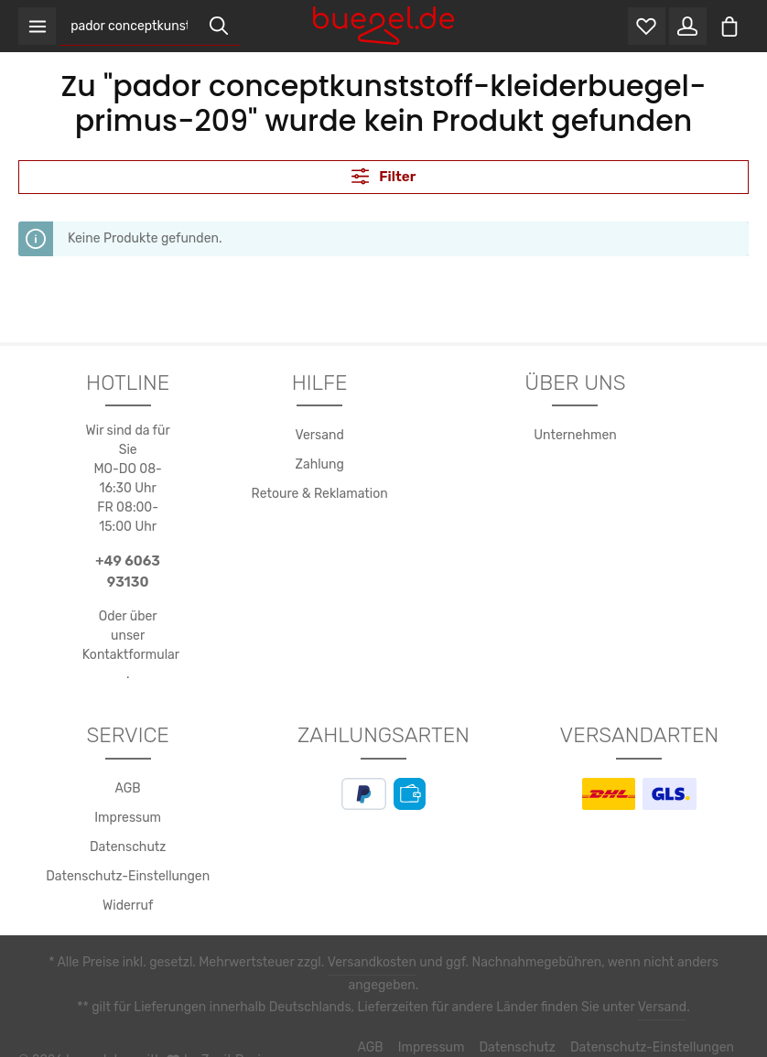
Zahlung (320, 466)
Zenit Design (229, 1029)
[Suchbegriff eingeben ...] (130, 27)
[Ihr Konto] (686, 27)
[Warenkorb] (729, 27)
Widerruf (127, 907)
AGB (128, 789)
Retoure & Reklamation (320, 496)
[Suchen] (221, 27)
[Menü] (38, 27)
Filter (383, 177)
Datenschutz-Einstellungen (127, 877)
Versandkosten (339, 963)
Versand (319, 437)
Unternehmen (575, 437)
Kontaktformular (127, 656)
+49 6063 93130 (128, 573)
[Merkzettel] (643, 27)
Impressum (127, 819)
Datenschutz (128, 848)
